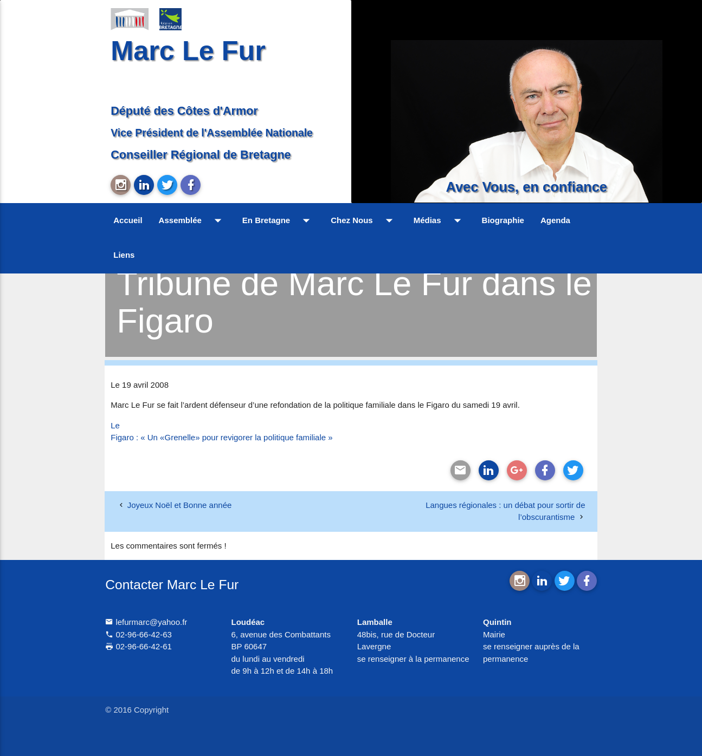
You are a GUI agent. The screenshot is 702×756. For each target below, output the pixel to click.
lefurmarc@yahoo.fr (146, 622)
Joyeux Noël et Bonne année (179, 505)
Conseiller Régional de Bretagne (201, 154)
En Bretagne (278, 220)
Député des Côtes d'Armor (184, 111)
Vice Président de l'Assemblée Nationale (212, 133)
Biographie (503, 220)
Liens (123, 254)
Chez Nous (364, 220)
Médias (440, 220)
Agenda (555, 220)
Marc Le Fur (188, 50)
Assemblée (192, 220)
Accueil (127, 220)
